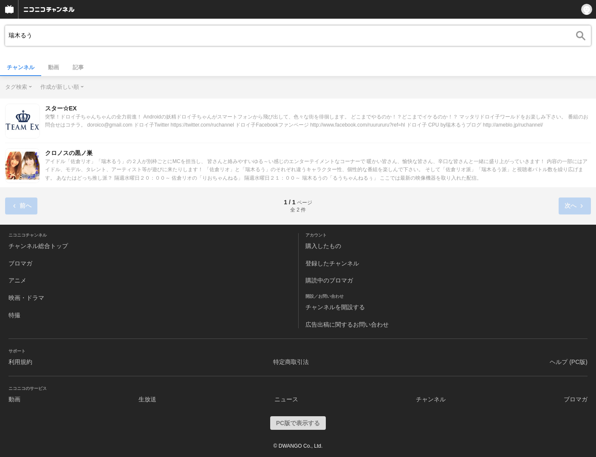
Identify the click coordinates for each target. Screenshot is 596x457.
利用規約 (20, 361)
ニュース (286, 399)
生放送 (147, 399)
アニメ (17, 280)
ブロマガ (20, 263)
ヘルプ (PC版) (569, 361)
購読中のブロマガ (329, 280)
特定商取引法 (291, 361)
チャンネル (20, 67)
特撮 (14, 315)
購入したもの (323, 246)
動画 (53, 67)
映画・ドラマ (26, 297)
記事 (78, 67)
